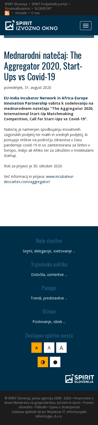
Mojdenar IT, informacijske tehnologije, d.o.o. (61, 414)
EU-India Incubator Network (30, 97)
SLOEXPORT (43, 8)
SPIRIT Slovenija (16, 4)
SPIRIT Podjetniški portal (49, 4)
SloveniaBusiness (17, 8)
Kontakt (21, 13)
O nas (35, 13)
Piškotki (41, 407)
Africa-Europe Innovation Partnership (46, 100)
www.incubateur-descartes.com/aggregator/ (39, 179)
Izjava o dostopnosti (64, 407)
